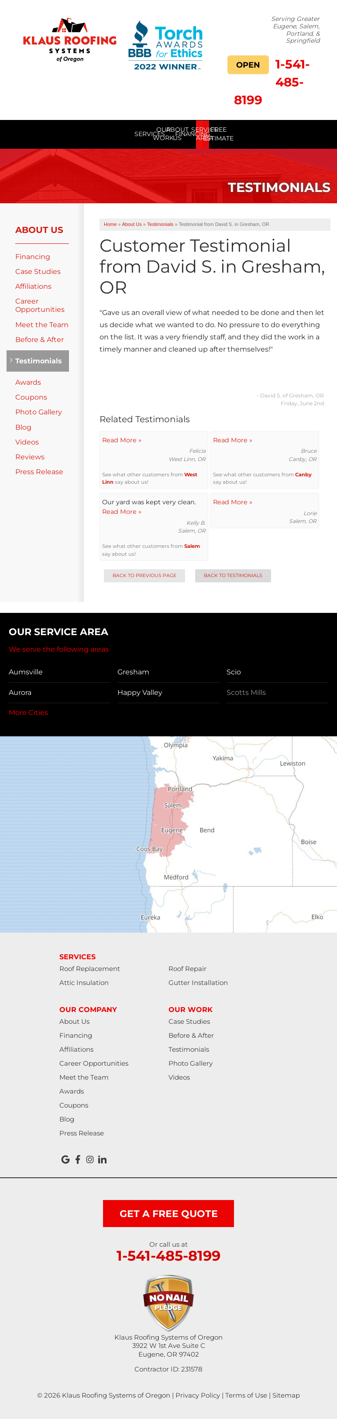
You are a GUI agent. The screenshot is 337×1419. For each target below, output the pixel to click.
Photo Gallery (38, 412)
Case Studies (38, 271)
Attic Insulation (84, 982)
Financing (32, 256)
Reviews (30, 456)
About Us (39, 229)
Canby (303, 474)
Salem (192, 546)
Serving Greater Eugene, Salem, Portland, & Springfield (295, 29)
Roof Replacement (89, 968)
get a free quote (169, 1213)
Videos (27, 442)
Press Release (39, 472)
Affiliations (33, 286)
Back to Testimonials (233, 575)
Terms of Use (246, 1395)
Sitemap (286, 1395)
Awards (28, 382)
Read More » (121, 440)
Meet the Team (42, 324)
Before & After (39, 339)
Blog (23, 427)
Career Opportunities (40, 305)
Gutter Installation (198, 982)
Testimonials (37, 360)
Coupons (31, 397)
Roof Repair (187, 968)
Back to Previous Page (144, 575)
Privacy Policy (197, 1395)
